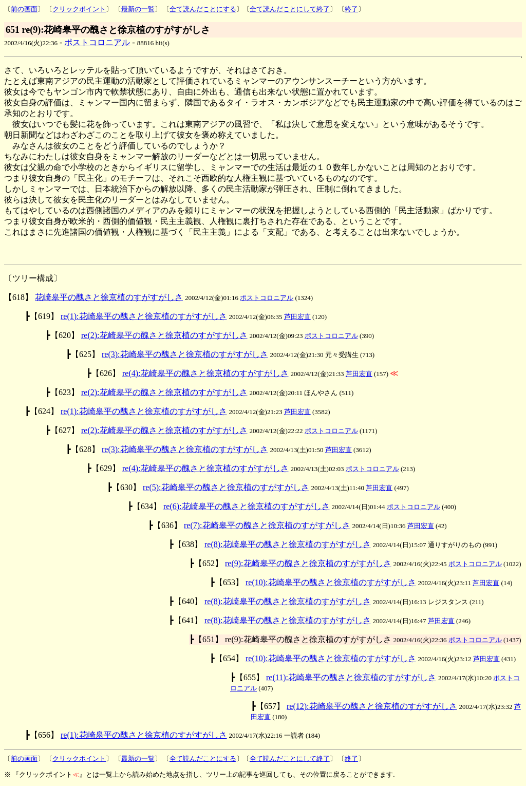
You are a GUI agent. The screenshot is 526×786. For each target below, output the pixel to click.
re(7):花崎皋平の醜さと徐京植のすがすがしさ (267, 525)
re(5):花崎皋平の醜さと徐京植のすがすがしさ (226, 487)
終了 (351, 9)
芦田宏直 (297, 317)
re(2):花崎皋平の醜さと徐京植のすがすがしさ (164, 335)
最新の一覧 (138, 9)
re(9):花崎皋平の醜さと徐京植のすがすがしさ (308, 563)
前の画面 (24, 9)
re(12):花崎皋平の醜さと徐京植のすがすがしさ (372, 706)
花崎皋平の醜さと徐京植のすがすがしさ (109, 297)
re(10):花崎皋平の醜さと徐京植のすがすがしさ (331, 582)
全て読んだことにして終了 (290, 9)
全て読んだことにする (203, 9)
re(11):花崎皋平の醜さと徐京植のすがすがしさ (351, 677)
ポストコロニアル (97, 42)
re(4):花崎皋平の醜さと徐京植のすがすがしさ (205, 373)
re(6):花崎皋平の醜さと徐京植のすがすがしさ (246, 506)
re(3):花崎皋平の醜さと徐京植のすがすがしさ (185, 354)
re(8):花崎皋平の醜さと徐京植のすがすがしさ (287, 544)
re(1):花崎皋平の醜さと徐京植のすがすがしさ (144, 316)
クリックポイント (79, 9)
